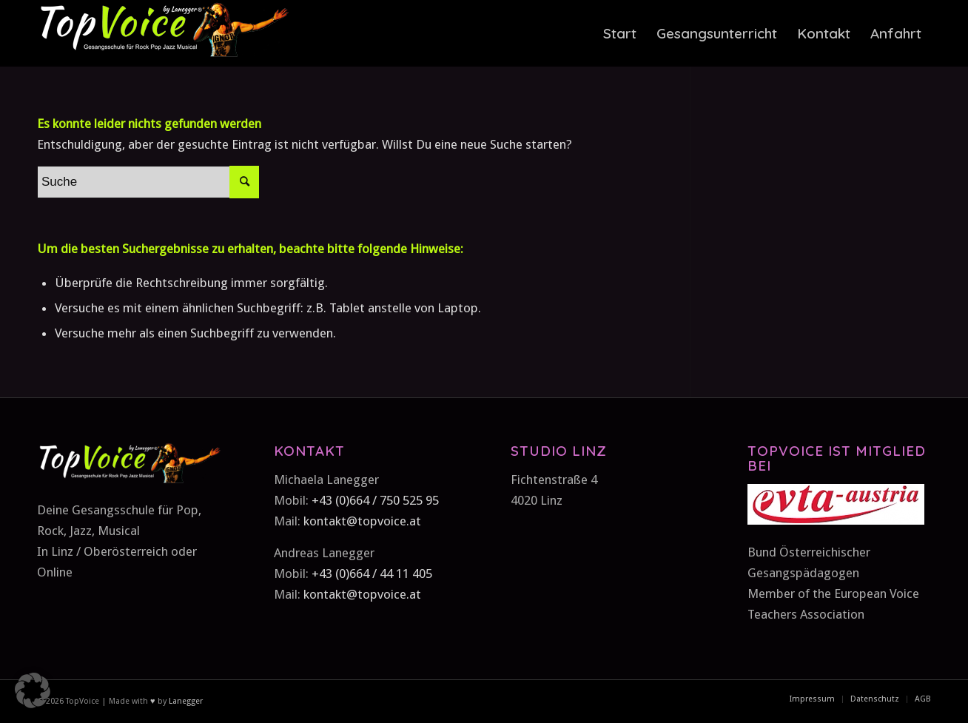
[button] (32, 690)
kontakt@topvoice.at (362, 521)
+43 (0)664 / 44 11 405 (372, 573)
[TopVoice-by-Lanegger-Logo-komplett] (163, 33)
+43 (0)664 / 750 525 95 (375, 500)
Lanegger (185, 701)
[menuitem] (620, 33)
